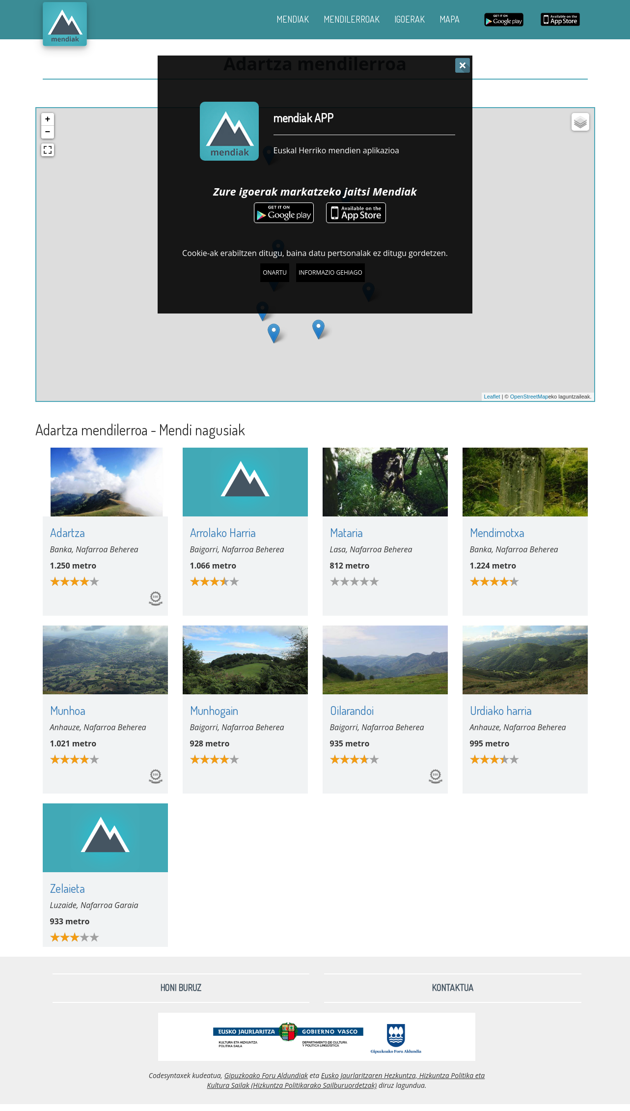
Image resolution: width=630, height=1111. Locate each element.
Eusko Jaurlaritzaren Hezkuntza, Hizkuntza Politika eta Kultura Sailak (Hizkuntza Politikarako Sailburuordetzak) (346, 1080)
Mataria (346, 532)
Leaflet (492, 396)
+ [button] (48, 119)
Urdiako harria (501, 710)
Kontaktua (452, 987)
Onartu (275, 272)
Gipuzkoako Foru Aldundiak (266, 1075)
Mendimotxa (497, 532)
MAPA (449, 19)
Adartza (67, 532)
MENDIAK (292, 19)
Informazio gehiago (330, 272)
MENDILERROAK (352, 19)
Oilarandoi (352, 710)
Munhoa (67, 710)
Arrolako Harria (223, 532)
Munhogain (214, 710)
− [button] (48, 132)
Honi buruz (180, 987)
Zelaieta (67, 888)
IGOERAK (409, 19)
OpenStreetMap (529, 396)
